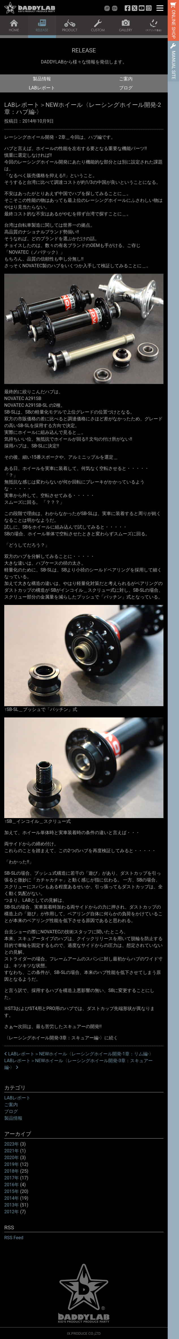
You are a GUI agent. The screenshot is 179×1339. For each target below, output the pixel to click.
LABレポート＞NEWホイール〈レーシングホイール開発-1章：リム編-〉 (79, 1054)
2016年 (11, 1184)
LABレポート (42, 87)
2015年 (11, 1191)
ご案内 (126, 78)
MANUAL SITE (173, 65)
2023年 (11, 1144)
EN (115, 8)
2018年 (11, 1171)
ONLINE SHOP (173, 24)
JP (107, 8)
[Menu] (160, 8)
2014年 (11, 1198)
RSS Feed (13, 1237)
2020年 (11, 1157)
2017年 (11, 1178)
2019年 (11, 1164)
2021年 (11, 1151)
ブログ (126, 87)
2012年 (11, 1211)
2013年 (11, 1205)
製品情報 (42, 78)
